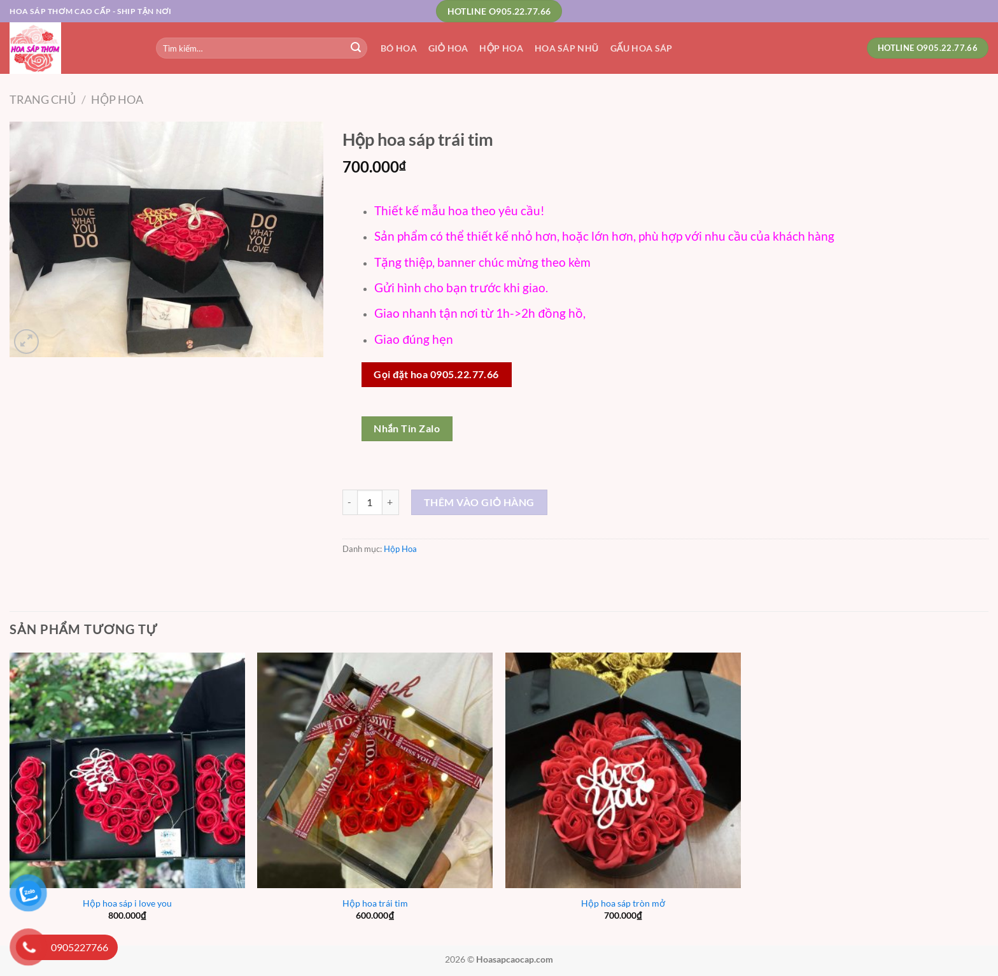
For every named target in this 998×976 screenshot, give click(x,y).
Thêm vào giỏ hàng (479, 502)
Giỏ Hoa (448, 48)
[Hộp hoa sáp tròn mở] (623, 770)
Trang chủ (43, 99)
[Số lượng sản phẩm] (370, 502)
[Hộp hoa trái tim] (375, 770)
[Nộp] (356, 48)
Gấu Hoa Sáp (641, 48)
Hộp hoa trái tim (375, 903)
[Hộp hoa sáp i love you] (127, 770)
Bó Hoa (399, 48)
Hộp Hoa (501, 48)
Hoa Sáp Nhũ (567, 48)
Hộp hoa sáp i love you (127, 903)
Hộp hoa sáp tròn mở (623, 903)
